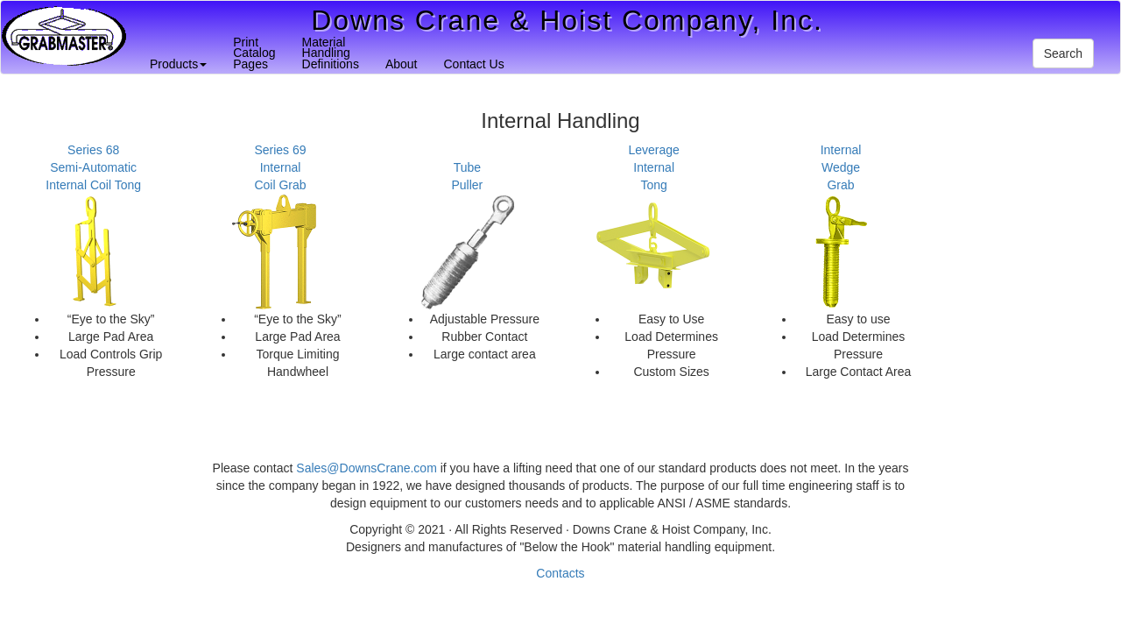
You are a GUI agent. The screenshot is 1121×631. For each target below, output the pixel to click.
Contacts (560, 573)
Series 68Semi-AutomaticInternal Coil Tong (93, 167)
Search (1063, 53)
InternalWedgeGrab (841, 167)
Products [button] (178, 64)
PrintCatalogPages (254, 53)
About (401, 64)
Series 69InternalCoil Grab (280, 167)
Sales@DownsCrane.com (366, 468)
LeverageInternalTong (653, 167)
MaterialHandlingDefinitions (330, 53)
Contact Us (473, 64)
